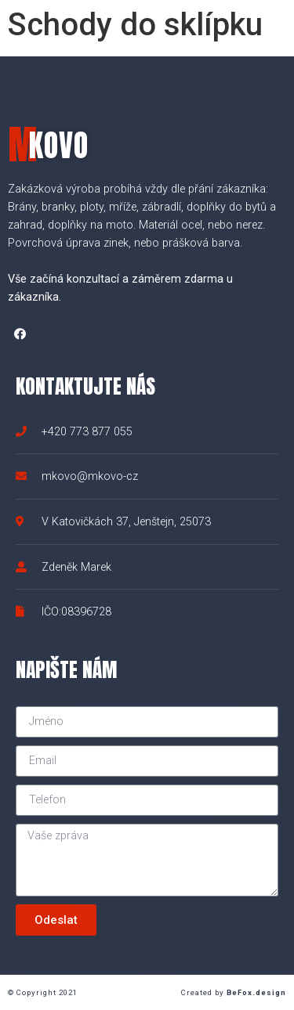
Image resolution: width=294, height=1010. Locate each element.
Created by (233, 992)
